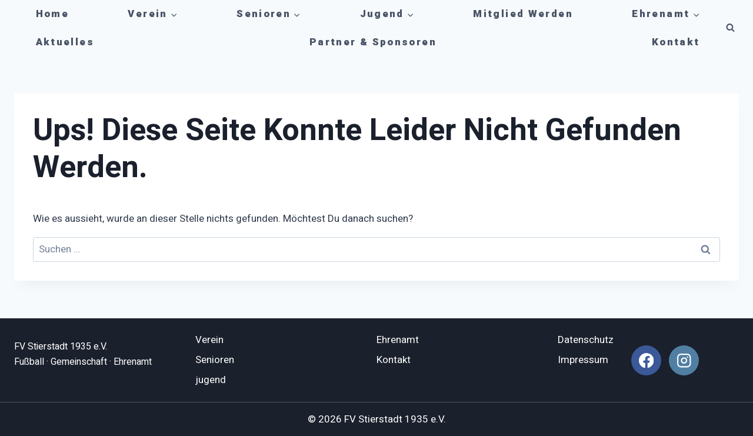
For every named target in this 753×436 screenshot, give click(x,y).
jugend (210, 379)
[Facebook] (646, 360)
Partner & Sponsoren (373, 42)
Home (52, 13)
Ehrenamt (397, 339)
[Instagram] (684, 360)
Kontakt (676, 42)
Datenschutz (586, 339)
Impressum (583, 359)
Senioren (214, 359)
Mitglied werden (523, 13)
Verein (209, 339)
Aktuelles (65, 42)
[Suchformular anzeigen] (730, 28)
